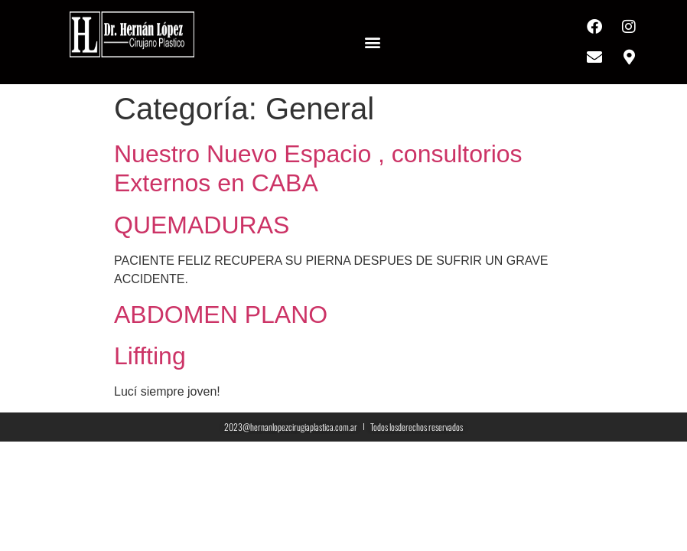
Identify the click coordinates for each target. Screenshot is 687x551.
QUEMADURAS (201, 225)
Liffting (150, 356)
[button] (373, 42)
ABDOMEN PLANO (220, 314)
